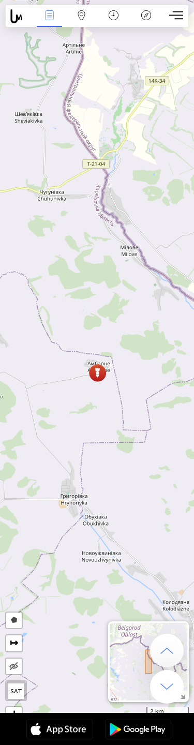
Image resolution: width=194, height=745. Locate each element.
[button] (97, 373)
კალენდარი (113, 16)
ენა (49, 16)
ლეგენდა (146, 16)
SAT (16, 691)
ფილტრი (82, 16)
